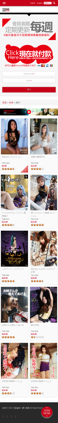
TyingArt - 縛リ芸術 (22, 408)
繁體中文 (47, 3)
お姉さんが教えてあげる (13, 325)
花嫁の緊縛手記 (38, 157)
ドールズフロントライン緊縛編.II (14, 214)
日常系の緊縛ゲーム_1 (41, 381)
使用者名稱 (29, 74)
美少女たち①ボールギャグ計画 (43, 270)
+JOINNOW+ (46, 411)
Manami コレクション (12, 157)
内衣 (11, 102)
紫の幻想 (35, 325)
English (40, 3)
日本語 (32, 3)
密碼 (29, 81)
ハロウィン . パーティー (13, 269)
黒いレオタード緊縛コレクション (43, 214)
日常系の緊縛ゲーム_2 (12, 381)
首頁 (4, 102)
